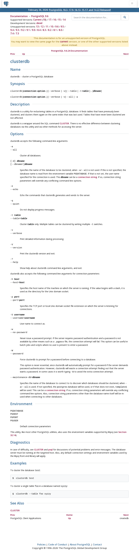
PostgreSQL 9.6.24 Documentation (69, 50)
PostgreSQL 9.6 (39, 16)
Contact (97, 540)
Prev (12, 53)
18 (44, 19)
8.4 (39, 29)
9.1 (28, 29)
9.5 (62, 26)
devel (39, 23)
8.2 (49, 29)
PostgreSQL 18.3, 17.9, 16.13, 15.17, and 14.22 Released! (80, 9)
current (64, 41)
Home (69, 511)
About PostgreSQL (80, 540)
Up (23, 53)
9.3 (17, 29)
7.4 (12, 33)
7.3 (17, 33)
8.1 (55, 29)
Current (37, 19)
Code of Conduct (57, 540)
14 (64, 19)
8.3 (44, 29)
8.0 (60, 29)
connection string (87, 175)
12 (42, 26)
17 (49, 19)
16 (54, 19)
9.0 (33, 29)
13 (37, 26)
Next (126, 53)
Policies (41, 540)
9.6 (57, 26)
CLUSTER (64, 122)
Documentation (19, 16)
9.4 (12, 29)
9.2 (22, 29)
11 (47, 26)
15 (59, 19)
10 (51, 26)
